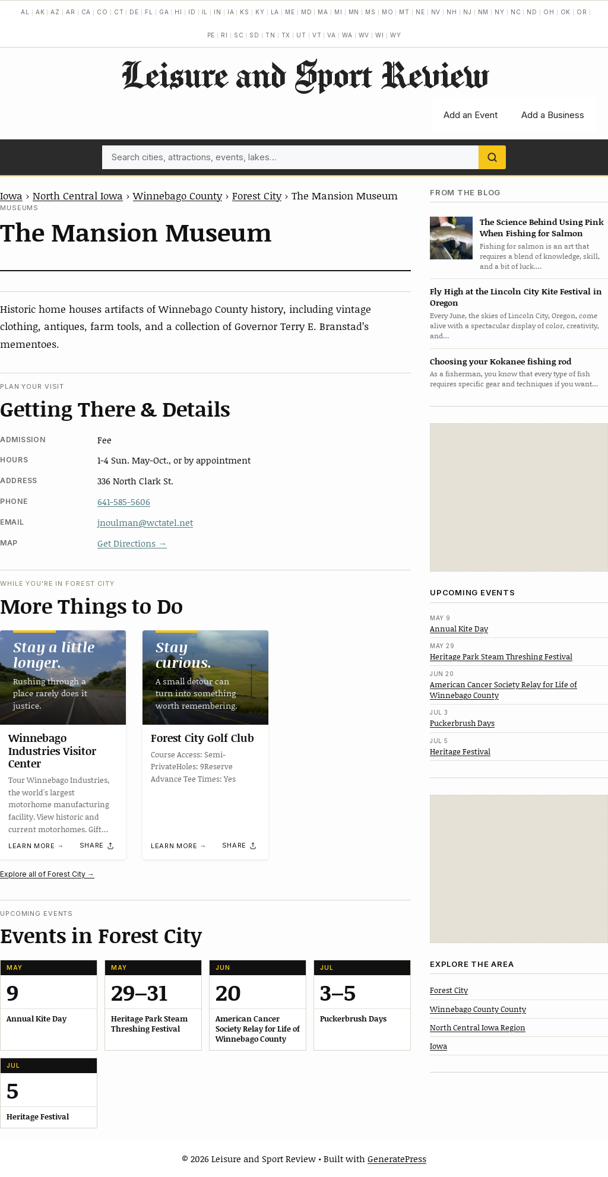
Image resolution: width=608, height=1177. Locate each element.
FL (149, 11)
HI (178, 11)
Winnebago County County (478, 1009)
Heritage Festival (460, 751)
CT (119, 11)
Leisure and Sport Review (304, 74)
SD (254, 35)
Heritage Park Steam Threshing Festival (501, 656)
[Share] (97, 845)
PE (211, 35)
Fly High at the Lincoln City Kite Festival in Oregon (516, 297)
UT (301, 35)
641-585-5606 (123, 501)
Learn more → (36, 846)
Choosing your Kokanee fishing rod (500, 361)
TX (286, 35)
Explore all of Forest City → (47, 874)
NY (500, 11)
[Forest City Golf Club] (205, 677)
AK (40, 11)
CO (102, 11)
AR (70, 11)
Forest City (256, 195)
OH (549, 11)
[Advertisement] (518, 497)
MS (370, 11)
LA (275, 11)
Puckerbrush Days (462, 723)
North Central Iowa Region (477, 1027)
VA (331, 35)
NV (436, 11)
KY (260, 11)
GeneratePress (397, 1158)
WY (395, 35)
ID (192, 11)
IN (217, 11)
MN (354, 11)
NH (451, 11)
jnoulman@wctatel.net (145, 522)
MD (306, 11)
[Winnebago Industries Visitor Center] (63, 677)
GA (164, 11)
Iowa (11, 195)
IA (231, 11)
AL (25, 11)
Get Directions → (132, 543)
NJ (467, 11)
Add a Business (552, 114)
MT (404, 11)
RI (224, 35)
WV (364, 35)
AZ (55, 11)
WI (379, 35)
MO (388, 11)
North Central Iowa (78, 195)
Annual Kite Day (459, 628)
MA (323, 11)
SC (239, 35)
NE (420, 11)
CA (86, 11)
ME (290, 11)
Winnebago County (177, 195)
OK (565, 11)
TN (270, 35)
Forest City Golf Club (202, 737)
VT (317, 35)
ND (532, 11)
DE (134, 11)
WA (347, 35)
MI (338, 11)
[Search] (492, 157)
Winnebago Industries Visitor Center (52, 750)
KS (244, 11)
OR (582, 11)
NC (516, 11)
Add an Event (471, 114)
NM (483, 11)
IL (205, 11)
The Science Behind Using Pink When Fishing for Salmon (542, 227)
